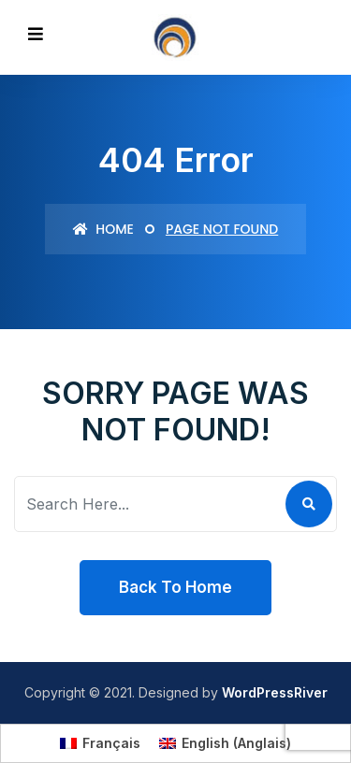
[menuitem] (100, 743)
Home (103, 229)
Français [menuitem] (111, 743)
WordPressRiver (275, 692)
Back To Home (175, 587)
